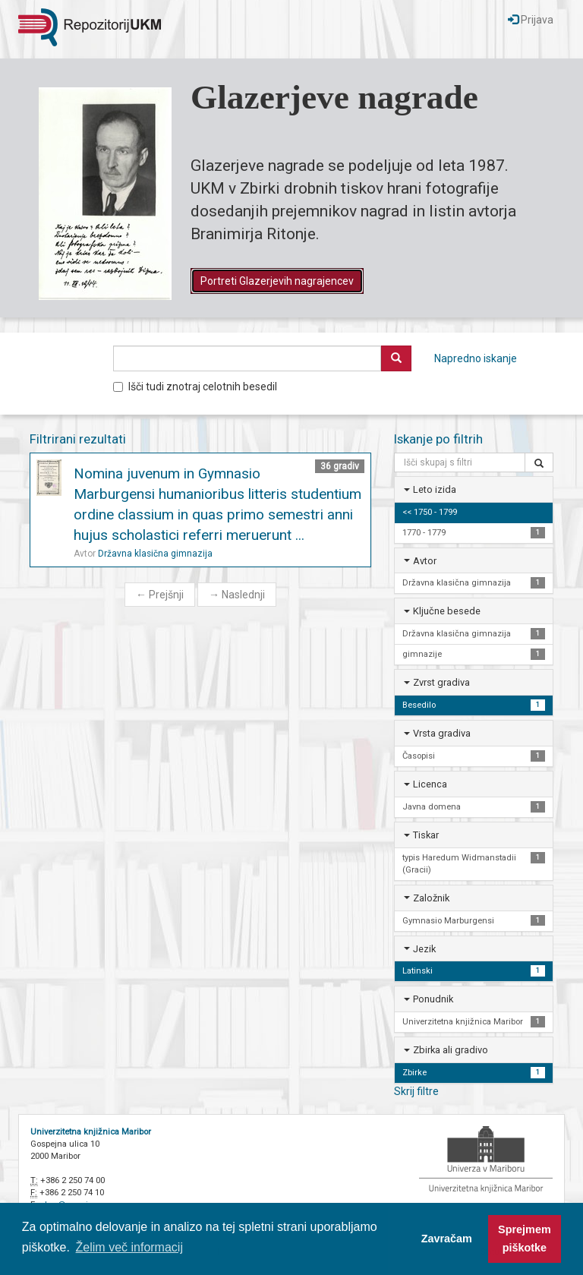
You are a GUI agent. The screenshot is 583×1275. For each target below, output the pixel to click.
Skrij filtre (416, 1091)
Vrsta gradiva (442, 733)
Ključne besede (447, 611)
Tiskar (426, 835)
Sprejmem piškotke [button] (524, 1238)
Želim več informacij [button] (129, 1247)
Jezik (424, 949)
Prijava (530, 20)
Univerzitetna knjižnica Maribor (90, 1132)
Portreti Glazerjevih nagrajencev (277, 281)
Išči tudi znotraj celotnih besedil (195, 386)
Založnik (431, 898)
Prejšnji (160, 595)
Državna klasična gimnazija (155, 553)
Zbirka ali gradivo (450, 1050)
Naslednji (237, 595)
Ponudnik (433, 999)
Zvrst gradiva (441, 682)
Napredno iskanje (475, 358)
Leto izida (434, 489)
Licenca (430, 784)
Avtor (424, 560)
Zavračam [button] (446, 1238)
